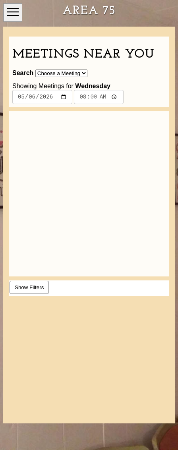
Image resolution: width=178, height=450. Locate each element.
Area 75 (89, 11)
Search (22, 73)
